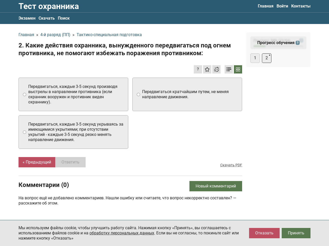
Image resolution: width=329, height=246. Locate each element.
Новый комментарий (216, 186)
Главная (265, 6)
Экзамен (27, 18)
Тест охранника (49, 6)
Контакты (300, 6)
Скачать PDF (231, 165)
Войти (282, 6)
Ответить (70, 162)
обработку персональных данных (121, 233)
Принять (296, 233)
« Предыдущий (37, 162)
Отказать (264, 233)
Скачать (47, 18)
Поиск (64, 18)
